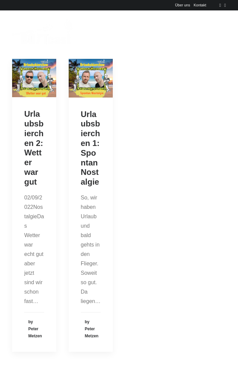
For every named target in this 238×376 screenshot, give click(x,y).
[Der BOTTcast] (42, 32)
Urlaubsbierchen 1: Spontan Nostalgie (90, 148)
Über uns (182, 5)
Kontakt (200, 5)
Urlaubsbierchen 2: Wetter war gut (33, 147)
